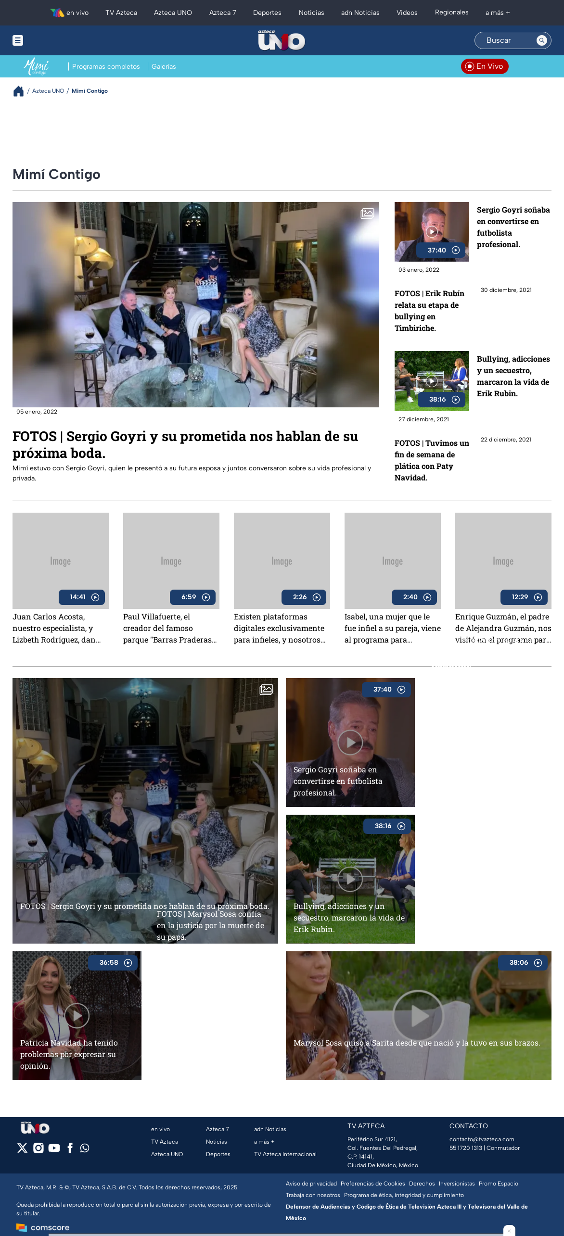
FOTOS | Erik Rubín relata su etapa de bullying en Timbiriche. (429, 310)
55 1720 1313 (465, 1148)
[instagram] (38, 1151)
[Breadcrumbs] (22, 91)
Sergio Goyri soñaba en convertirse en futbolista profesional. (513, 226)
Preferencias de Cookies (373, 1183)
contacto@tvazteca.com (481, 1139)
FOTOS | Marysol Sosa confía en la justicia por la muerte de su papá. (210, 925)
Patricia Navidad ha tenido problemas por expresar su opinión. (69, 1054)
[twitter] (22, 1151)
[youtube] (54, 1151)
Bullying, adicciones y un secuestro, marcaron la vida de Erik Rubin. (513, 375)
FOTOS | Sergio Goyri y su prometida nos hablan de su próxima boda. (185, 444)
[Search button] (542, 40)
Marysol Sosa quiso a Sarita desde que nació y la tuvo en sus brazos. (417, 1042)
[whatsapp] (85, 1150)
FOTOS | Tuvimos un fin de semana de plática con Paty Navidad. (432, 460)
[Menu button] (51, 40)
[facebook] (70, 1151)
